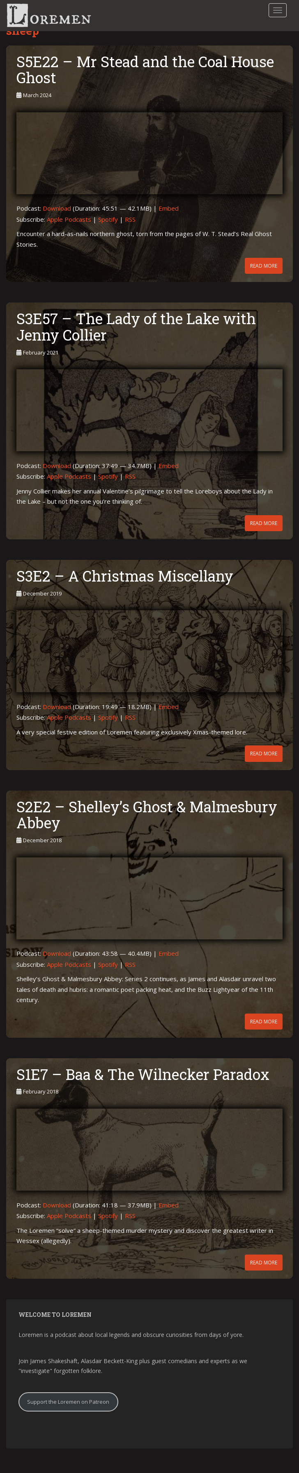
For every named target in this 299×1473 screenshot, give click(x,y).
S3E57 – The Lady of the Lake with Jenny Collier (136, 327)
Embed (169, 208)
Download (57, 208)
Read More (263, 265)
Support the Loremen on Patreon (68, 1401)
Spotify (108, 219)
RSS (130, 219)
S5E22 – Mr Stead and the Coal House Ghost (145, 70)
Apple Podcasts (69, 219)
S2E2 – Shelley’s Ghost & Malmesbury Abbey (146, 815)
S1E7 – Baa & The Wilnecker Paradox (142, 1074)
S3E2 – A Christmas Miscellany (124, 576)
